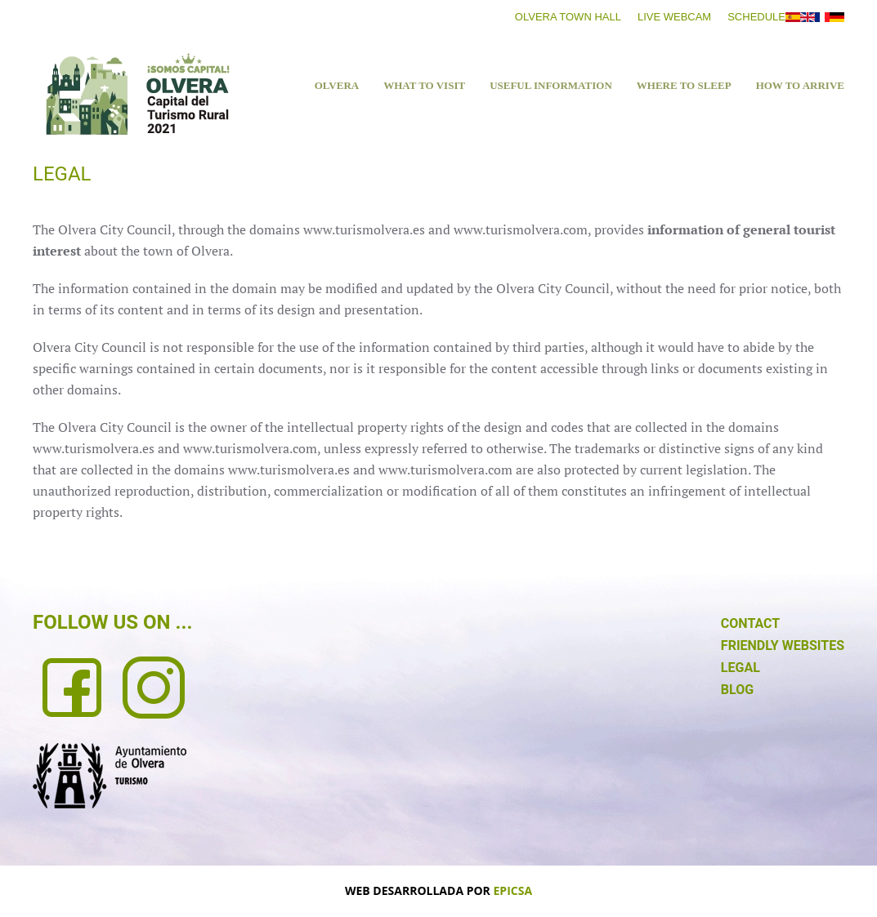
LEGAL (740, 667)
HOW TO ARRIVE (800, 85)
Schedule (756, 17)
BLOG (737, 689)
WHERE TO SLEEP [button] (684, 85)
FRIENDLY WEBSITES (782, 645)
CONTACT (750, 623)
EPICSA (513, 890)
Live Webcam (674, 17)
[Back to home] (137, 94)
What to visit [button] (424, 85)
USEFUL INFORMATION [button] (551, 85)
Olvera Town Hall (568, 17)
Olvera (337, 85)
